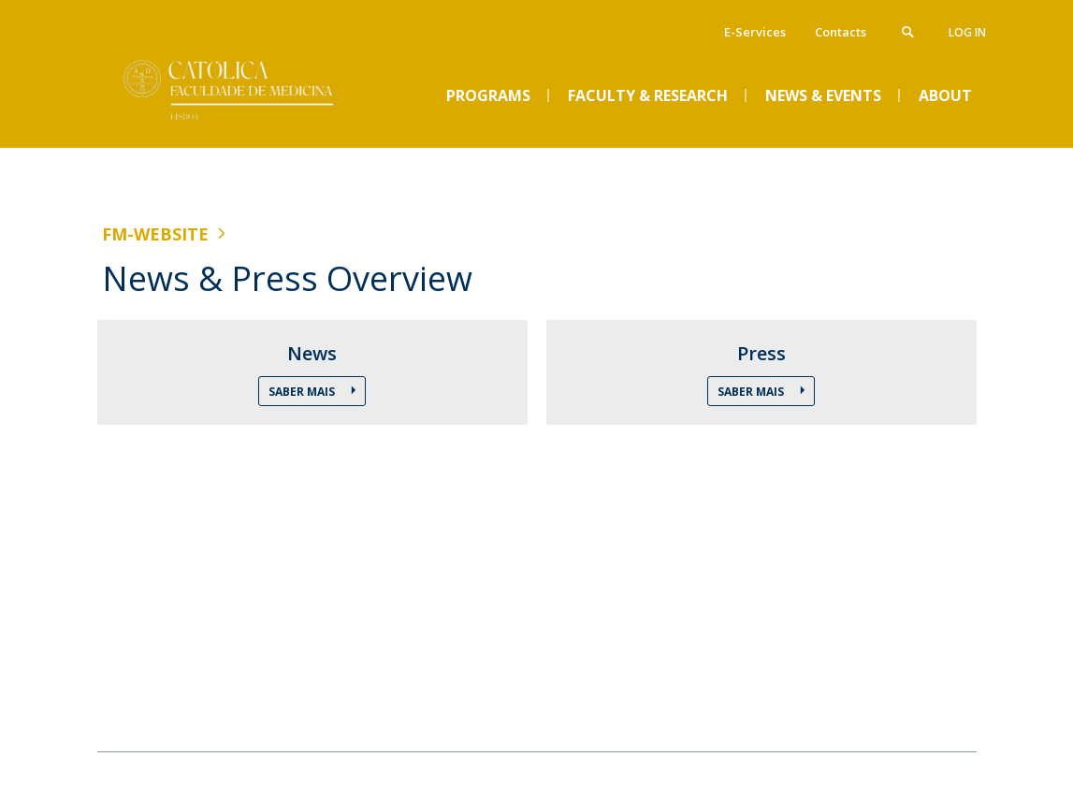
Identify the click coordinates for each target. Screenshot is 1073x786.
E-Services (755, 31)
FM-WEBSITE (155, 234)
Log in (967, 32)
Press (761, 353)
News (312, 353)
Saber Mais (303, 392)
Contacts (840, 31)
